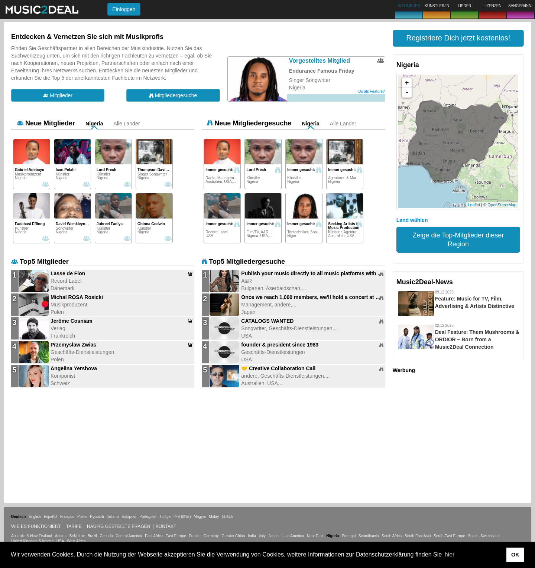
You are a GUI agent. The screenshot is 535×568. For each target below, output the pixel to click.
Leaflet (474, 205)
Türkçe (165, 517)
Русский (97, 517)
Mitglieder (57, 95)
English (35, 517)
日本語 (227, 517)
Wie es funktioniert (36, 526)
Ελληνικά (128, 517)
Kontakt (166, 526)
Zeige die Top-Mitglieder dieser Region (458, 240)
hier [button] (450, 554)
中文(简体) (182, 517)
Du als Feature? (372, 91)
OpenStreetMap (501, 205)
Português (147, 517)
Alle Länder (127, 124)
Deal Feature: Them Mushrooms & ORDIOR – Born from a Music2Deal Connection (477, 339)
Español (50, 517)
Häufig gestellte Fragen (118, 526)
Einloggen (123, 9)
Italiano (113, 517)
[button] (458, 38)
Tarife (74, 526)
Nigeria (94, 124)
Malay (214, 517)
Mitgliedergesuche (173, 95)
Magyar (200, 517)
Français (67, 517)
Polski (82, 517)
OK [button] (515, 555)
